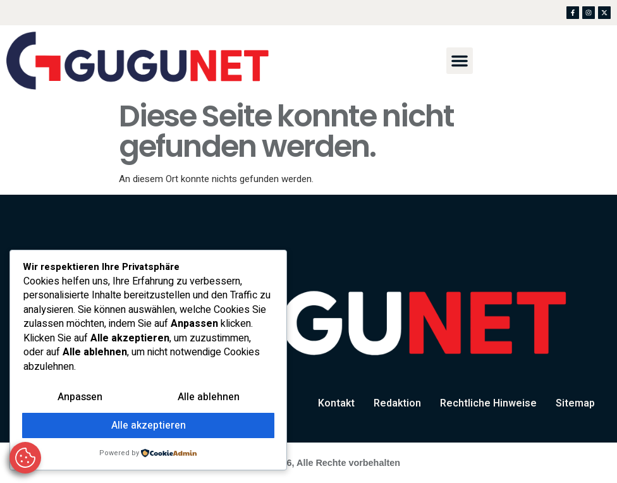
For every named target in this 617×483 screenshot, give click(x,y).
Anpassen (80, 398)
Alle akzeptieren (148, 426)
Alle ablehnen (209, 398)
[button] (459, 60)
